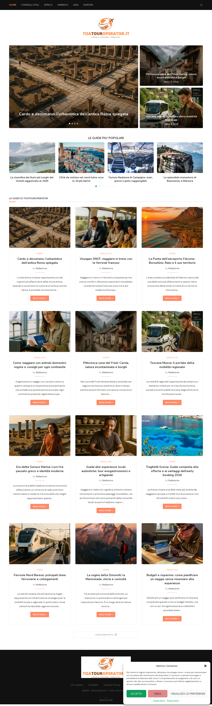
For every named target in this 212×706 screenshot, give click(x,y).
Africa (48, 4)
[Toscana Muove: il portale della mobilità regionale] (171, 108)
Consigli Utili (30, 4)
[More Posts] (106, 636)
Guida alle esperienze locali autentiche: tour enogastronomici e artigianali (105, 472)
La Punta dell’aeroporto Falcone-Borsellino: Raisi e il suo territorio (172, 261)
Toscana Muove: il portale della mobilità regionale (171, 118)
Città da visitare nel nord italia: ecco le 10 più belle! (81, 179)
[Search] (201, 5)
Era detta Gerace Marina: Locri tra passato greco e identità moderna (39, 470)
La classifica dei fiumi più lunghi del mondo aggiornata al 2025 (32, 179)
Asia (76, 4)
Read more (40, 298)
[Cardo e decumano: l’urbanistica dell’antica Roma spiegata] (73, 86)
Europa (88, 4)
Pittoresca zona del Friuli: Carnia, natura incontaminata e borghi (171, 76)
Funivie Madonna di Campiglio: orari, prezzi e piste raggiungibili (131, 179)
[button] (205, 666)
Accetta (136, 693)
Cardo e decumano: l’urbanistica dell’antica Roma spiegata (73, 114)
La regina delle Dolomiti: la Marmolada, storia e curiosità (106, 579)
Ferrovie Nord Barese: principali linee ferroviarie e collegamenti (40, 579)
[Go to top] (106, 701)
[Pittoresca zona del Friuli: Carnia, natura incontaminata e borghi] (171, 65)
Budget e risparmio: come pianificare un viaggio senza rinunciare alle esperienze (172, 581)
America (62, 4)
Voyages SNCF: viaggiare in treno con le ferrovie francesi (106, 261)
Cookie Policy (159, 700)
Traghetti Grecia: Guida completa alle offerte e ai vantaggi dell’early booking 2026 (172, 472)
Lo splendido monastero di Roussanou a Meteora (180, 179)
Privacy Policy (173, 700)
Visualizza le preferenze (188, 693)
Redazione (41, 268)
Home (12, 4)
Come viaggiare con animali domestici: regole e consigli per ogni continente (39, 366)
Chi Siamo (77, 686)
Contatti (93, 686)
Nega (157, 693)
